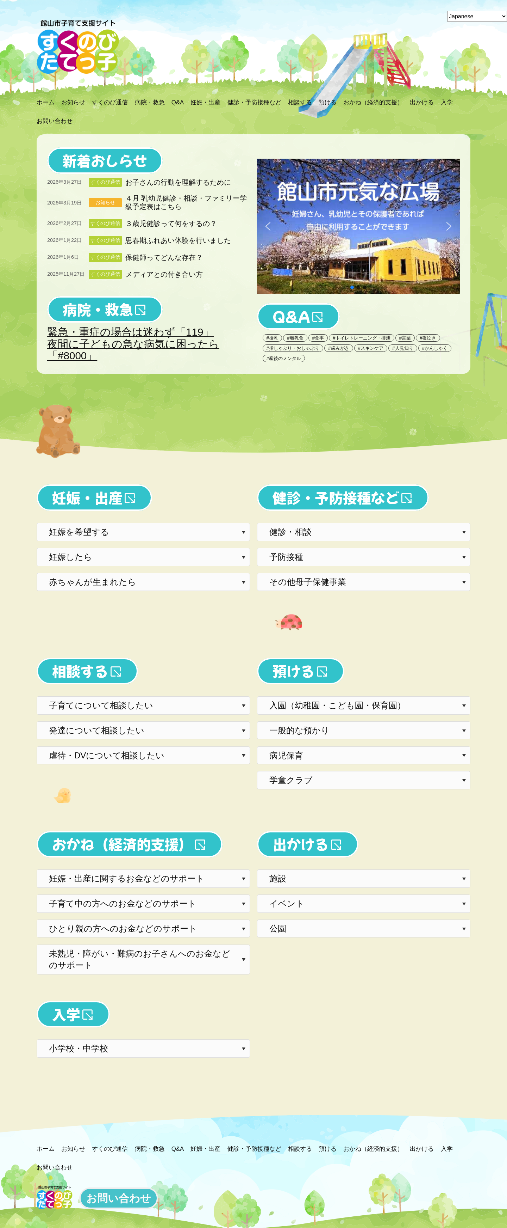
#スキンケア (370, 348)
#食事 (318, 338)
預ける (294, 671)
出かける (301, 844)
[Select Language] (477, 16)
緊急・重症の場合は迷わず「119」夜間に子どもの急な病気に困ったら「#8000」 (133, 343)
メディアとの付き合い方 (164, 274)
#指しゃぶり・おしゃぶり (293, 348)
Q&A (291, 316)
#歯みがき (338, 348)
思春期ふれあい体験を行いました (178, 240)
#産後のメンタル (284, 358)
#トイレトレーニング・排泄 (361, 338)
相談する (80, 671)
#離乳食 (295, 338)
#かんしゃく (434, 348)
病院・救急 (98, 309)
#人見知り (402, 348)
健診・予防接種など (336, 497)
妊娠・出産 (87, 497)
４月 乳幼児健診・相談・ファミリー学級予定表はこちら (186, 202)
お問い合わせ (118, 1198)
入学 (66, 1014)
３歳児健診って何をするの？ (171, 223)
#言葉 (405, 338)
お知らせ (105, 202)
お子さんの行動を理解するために (178, 182)
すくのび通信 (105, 182)
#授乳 (272, 338)
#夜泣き (428, 338)
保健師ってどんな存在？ (164, 257)
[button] (358, 226)
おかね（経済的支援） (122, 844)
